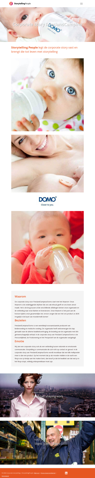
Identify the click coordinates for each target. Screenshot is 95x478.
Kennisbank (5, 476)
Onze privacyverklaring (48, 473)
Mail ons (36, 473)
